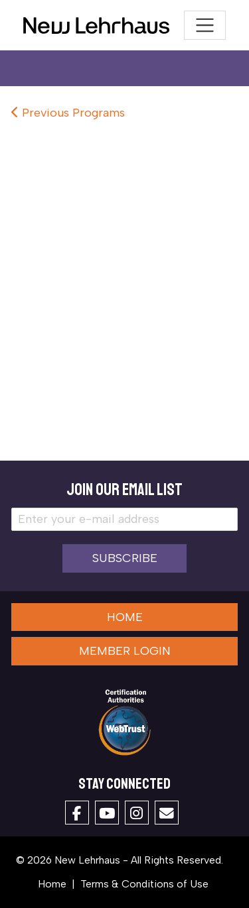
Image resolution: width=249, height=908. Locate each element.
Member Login (125, 651)
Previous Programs (68, 112)
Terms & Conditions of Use (144, 884)
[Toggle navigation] (205, 25)
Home (125, 617)
